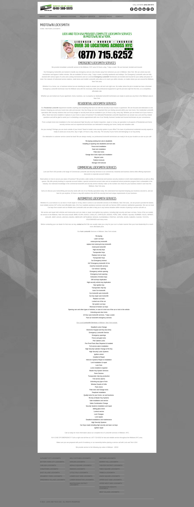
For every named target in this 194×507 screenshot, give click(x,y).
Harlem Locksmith (77, 462)
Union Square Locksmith (109, 476)
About (42, 16)
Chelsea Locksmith (48, 465)
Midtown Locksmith (107, 458)
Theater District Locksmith (110, 465)
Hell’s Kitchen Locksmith (80, 458)
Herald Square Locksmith (80, 465)
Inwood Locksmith (77, 469)
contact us (80, 224)
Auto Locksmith (85, 231)
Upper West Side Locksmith (110, 483)
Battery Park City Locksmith (52, 462)
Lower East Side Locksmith (81, 476)
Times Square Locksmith (109, 469)
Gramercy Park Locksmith (51, 476)
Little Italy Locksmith (79, 472)
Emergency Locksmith (101, 77)
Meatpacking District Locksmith (78, 484)
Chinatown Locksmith (49, 469)
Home (42, 28)
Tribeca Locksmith (107, 472)
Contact (119, 16)
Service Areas (105, 16)
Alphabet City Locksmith (50, 458)
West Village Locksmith (109, 492)
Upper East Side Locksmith (110, 480)
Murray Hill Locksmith (108, 462)
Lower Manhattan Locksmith (82, 480)
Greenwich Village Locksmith (52, 480)
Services (53, 16)
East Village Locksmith (50, 472)
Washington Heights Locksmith (107, 487)
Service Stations (68, 16)
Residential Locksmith (51, 108)
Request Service (87, 16)
